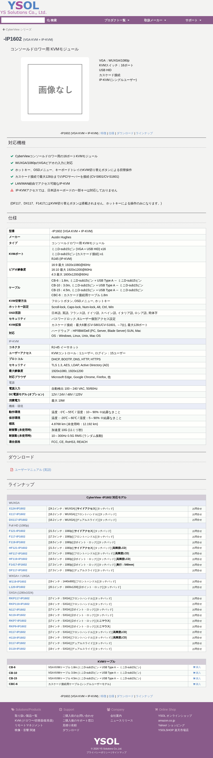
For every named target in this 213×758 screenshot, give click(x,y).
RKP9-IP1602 (17, 626)
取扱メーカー (155, 20)
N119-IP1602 (17, 615)
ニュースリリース (121, 720)
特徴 (103, 133)
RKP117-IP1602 (19, 598)
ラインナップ (144, 133)
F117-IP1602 (17, 536)
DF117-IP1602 (18, 570)
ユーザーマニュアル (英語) (33, 469)
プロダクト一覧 (117, 20)
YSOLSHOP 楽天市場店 (173, 730)
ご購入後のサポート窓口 (78, 720)
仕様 (111, 133)
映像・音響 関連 (25, 730)
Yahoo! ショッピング (171, 725)
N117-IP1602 (17, 609)
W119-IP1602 (17, 581)
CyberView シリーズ (19, 29)
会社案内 (116, 715)
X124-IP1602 (17, 508)
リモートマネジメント (29, 725)
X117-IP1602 (17, 514)
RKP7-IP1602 (17, 620)
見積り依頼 (70, 725)
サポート (193, 20)
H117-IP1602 (17, 632)
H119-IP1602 (17, 637)
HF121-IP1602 (18, 547)
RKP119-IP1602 (19, 604)
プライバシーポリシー (98, 752)
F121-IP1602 (17, 531)
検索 (52, 20)
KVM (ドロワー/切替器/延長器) (34, 720)
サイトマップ (119, 752)
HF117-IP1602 (18, 553)
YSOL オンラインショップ (175, 715)
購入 (198, 667)
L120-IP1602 (17, 587)
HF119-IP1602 (18, 559)
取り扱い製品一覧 (26, 715)
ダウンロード (125, 133)
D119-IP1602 (17, 648)
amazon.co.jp (166, 720)
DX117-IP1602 (18, 519)
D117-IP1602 (17, 643)
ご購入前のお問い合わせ (78, 715)
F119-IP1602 (17, 542)
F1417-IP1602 (18, 564)
